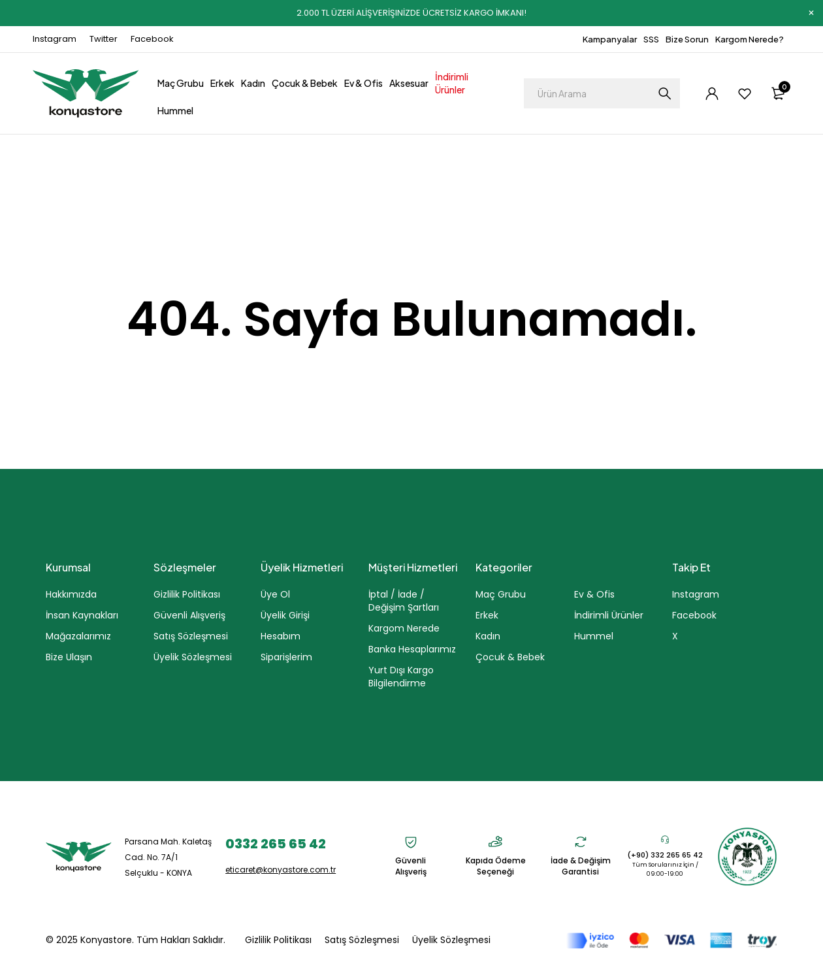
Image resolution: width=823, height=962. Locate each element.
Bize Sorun (687, 39)
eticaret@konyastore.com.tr (280, 869)
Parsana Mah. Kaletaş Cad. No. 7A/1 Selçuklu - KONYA (168, 857)
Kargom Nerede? (749, 39)
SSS (651, 39)
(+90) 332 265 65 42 (665, 855)
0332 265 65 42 (275, 844)
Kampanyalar (610, 39)
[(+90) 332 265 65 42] (665, 839)
